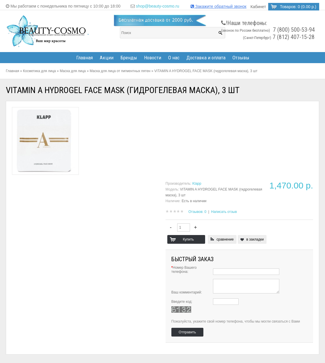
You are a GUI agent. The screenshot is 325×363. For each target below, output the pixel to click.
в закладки (255, 239)
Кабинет (258, 6)
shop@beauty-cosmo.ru (157, 6)
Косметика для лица (39, 71)
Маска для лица (73, 71)
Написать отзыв (224, 212)
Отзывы (240, 58)
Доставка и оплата (206, 58)
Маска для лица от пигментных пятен (120, 71)
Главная (84, 58)
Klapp (196, 184)
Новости (152, 58)
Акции (106, 58)
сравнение (225, 239)
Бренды (128, 58)
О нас (174, 58)
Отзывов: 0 (198, 212)
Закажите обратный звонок (218, 6)
